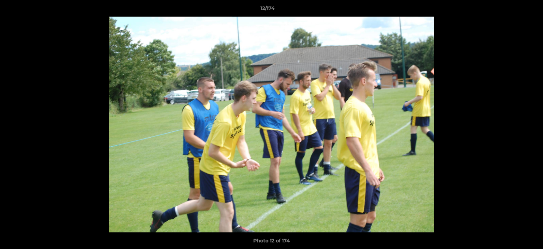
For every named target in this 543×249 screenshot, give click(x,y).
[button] (514, 10)
